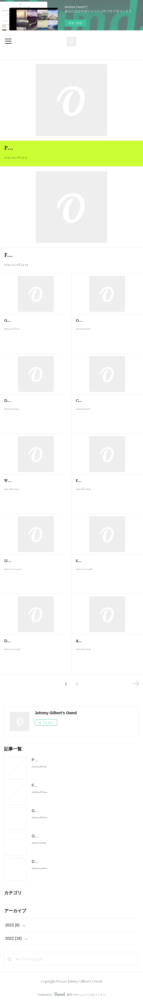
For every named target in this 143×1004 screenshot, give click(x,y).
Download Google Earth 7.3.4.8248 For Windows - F (76, 861)
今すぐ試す (75, 23)
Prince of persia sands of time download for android (60, 147)
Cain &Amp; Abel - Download (98, 400)
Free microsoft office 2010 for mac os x (44, 255)
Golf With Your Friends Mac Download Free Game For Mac (82, 810)
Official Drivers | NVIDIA (95, 320)
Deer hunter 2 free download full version (33, 640)
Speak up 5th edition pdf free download (104, 560)
